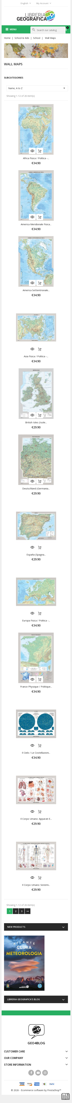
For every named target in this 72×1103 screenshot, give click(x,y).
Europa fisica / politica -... (36, 620)
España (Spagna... (36, 554)
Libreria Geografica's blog (23, 999)
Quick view (32, 151)
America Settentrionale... (36, 290)
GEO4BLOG (36, 1043)
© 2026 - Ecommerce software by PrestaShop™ (36, 1090)
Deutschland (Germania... (36, 488)
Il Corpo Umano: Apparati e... (36, 818)
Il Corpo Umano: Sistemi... (36, 884)
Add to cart (39, 151)
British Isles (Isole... (36, 422)
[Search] (48, 30)
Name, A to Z (37, 88)
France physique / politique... (36, 686)
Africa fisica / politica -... (36, 158)
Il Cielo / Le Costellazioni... (36, 752)
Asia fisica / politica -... (36, 356)
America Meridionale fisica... (36, 224)
